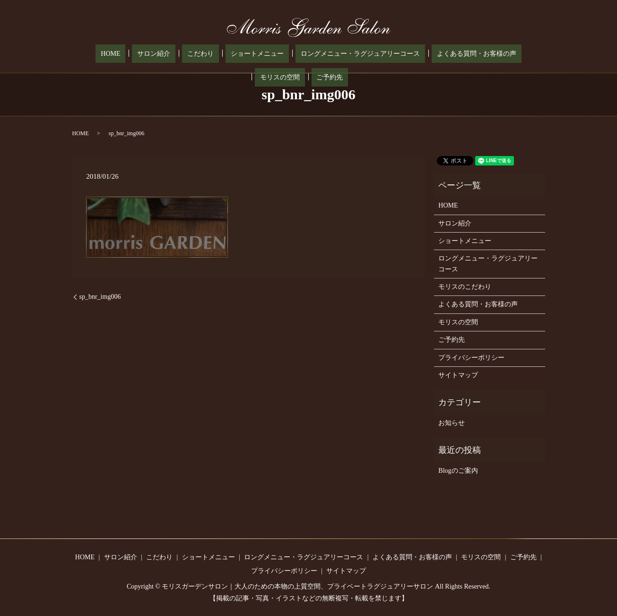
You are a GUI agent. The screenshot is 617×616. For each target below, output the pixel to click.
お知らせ (451, 422)
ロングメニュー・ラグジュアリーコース (297, 54)
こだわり (159, 54)
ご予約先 (509, 54)
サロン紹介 (122, 54)
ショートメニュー (205, 54)
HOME (89, 54)
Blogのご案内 (458, 470)
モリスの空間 (470, 54)
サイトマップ (458, 375)
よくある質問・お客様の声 (403, 54)
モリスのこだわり (464, 286)
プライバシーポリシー (471, 357)
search (533, 54)
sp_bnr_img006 (100, 296)
